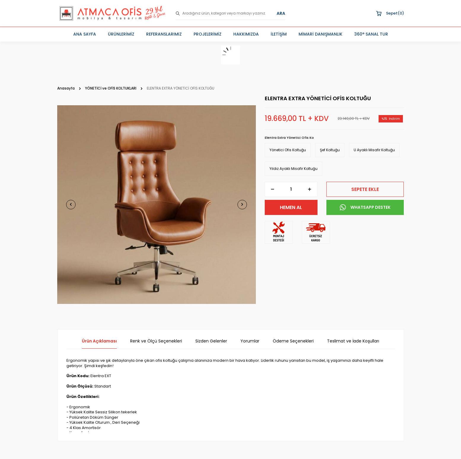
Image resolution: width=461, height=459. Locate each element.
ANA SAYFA (84, 34)
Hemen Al (291, 207)
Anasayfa (66, 88)
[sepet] (230, 55)
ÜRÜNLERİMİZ (121, 34)
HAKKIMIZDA (246, 34)
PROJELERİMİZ (207, 34)
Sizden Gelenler (211, 341)
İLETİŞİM (279, 34)
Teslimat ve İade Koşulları (353, 341)
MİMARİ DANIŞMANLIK (320, 34)
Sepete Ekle (365, 189)
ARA (281, 13)
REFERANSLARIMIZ (164, 34)
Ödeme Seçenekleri (293, 341)
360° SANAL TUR (371, 34)
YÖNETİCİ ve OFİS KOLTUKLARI (110, 88)
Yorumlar (249, 341)
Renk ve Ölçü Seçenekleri (156, 341)
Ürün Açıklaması (99, 341)
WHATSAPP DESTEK (365, 207)
